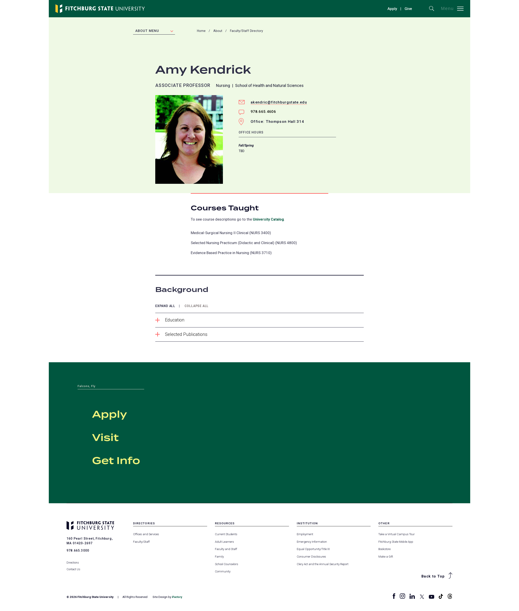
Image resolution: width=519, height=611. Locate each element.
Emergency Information (312, 542)
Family (219, 557)
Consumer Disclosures (311, 557)
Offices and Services (146, 535)
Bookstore (384, 550)
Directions (73, 559)
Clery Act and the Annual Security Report (322, 564)
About (217, 31)
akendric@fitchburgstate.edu (280, 102)
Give (408, 8)
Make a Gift (385, 557)
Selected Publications (182, 335)
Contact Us (74, 566)
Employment (305, 535)
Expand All (166, 306)
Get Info (130, 460)
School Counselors (226, 564)
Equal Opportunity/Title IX (313, 550)
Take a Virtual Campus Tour (396, 535)
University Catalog (269, 219)
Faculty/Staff (141, 542)
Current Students (226, 535)
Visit (113, 437)
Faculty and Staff (226, 550)
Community (222, 572)
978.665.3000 (78, 551)
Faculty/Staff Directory (246, 31)
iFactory (177, 597)
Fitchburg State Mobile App (395, 542)
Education (170, 320)
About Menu (147, 31)
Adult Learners (224, 542)
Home (201, 31)
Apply (392, 8)
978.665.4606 (264, 112)
